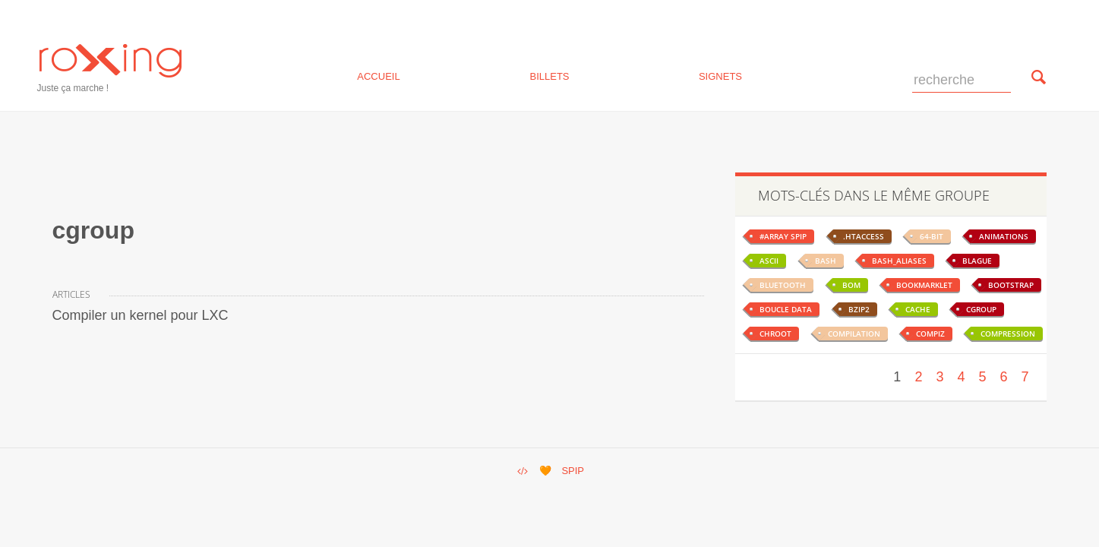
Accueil (378, 75)
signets (720, 75)
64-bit (931, 236)
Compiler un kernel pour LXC (140, 315)
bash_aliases (899, 260)
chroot (775, 333)
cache (917, 309)
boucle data (786, 309)
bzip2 (859, 309)
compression (1008, 333)
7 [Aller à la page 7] (1024, 376)
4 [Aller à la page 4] (961, 376)
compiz (930, 333)
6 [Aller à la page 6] (1003, 376)
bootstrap (1011, 285)
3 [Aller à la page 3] (939, 376)
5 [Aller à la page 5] (982, 376)
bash (825, 260)
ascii (769, 260)
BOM (851, 285)
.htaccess (863, 236)
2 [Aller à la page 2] (918, 376)
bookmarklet (924, 285)
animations (1003, 236)
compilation (854, 333)
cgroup (981, 309)
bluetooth (783, 285)
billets (549, 75)
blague (977, 260)
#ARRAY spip (783, 236)
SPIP (572, 470)
